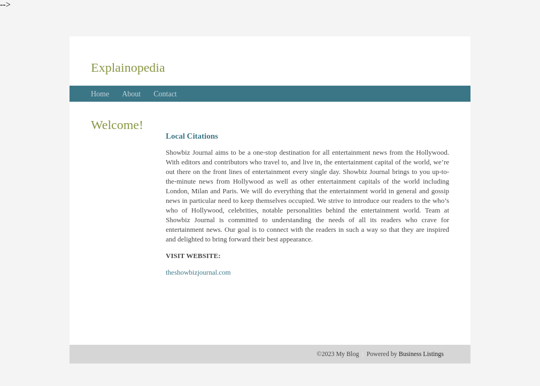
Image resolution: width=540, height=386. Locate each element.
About (131, 94)
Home (100, 94)
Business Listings (421, 354)
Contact (165, 94)
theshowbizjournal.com (198, 272)
